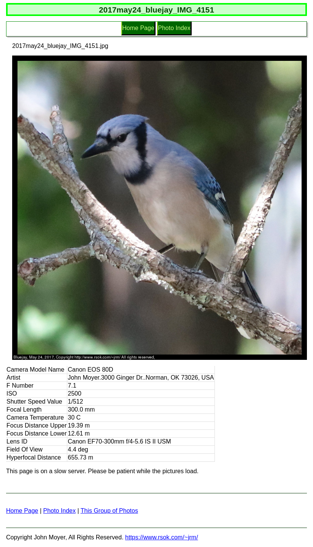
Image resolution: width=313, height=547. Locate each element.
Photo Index (174, 28)
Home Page (138, 28)
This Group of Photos (109, 510)
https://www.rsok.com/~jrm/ (161, 537)
